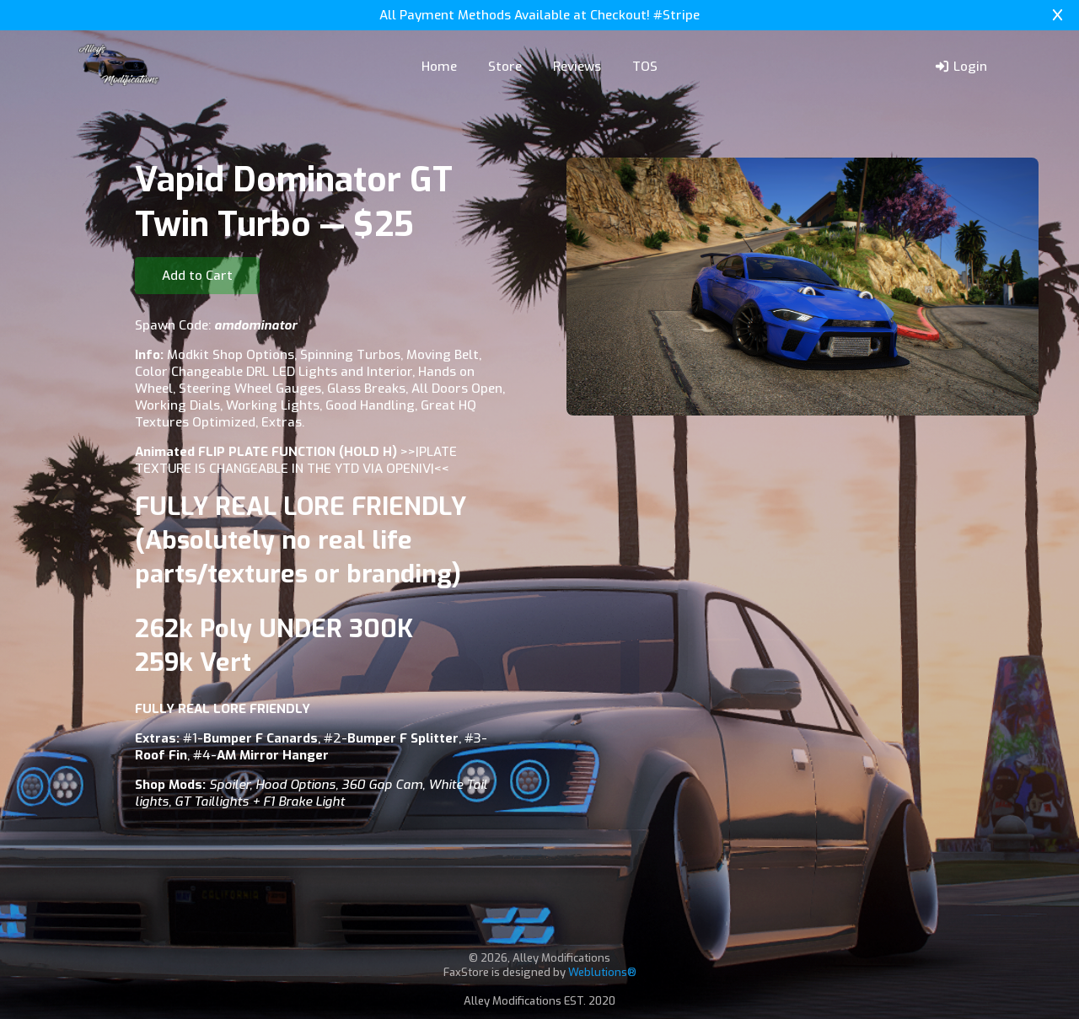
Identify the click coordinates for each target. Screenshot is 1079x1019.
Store (505, 66)
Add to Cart (197, 275)
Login (960, 66)
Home (439, 66)
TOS (645, 66)
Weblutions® (602, 972)
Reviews (577, 66)
